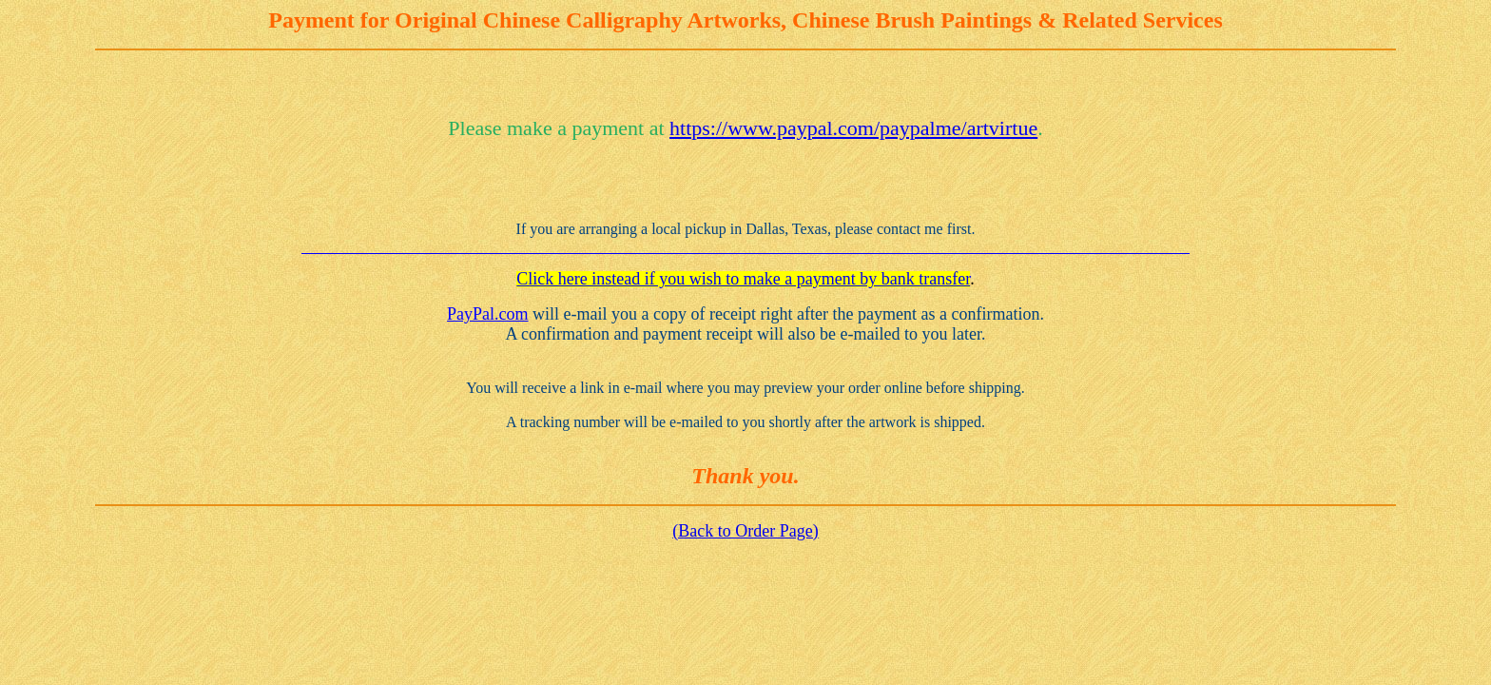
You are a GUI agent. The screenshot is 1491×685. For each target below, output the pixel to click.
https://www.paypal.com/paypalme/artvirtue (853, 128)
